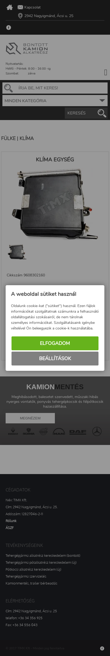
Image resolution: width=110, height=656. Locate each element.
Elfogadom (55, 343)
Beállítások (55, 358)
